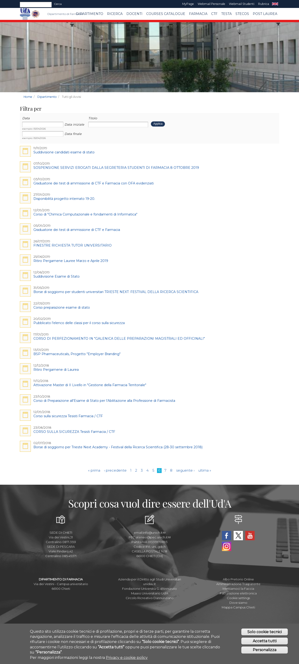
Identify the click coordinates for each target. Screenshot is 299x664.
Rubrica (263, 4)
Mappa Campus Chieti (238, 607)
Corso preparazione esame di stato (61, 307)
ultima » (204, 470)
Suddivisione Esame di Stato (56, 276)
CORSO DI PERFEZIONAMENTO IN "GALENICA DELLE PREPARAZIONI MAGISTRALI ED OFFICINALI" (119, 338)
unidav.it (149, 584)
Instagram (226, 546)
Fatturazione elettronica (238, 593)
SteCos (242, 14)
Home (28, 97)
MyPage (188, 4)
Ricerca (115, 14)
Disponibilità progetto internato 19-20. (64, 199)
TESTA (226, 14)
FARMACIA (198, 14)
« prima (94, 470)
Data (26, 118)
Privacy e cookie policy (127, 657)
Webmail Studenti (241, 4)
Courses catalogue (165, 14)
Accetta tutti (265, 641)
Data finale (73, 134)
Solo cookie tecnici (264, 632)
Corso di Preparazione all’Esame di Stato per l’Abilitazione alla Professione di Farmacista (104, 401)
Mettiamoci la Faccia (238, 588)
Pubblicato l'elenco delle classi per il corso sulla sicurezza (79, 323)
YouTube (250, 535)
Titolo (92, 118)
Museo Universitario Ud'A (149, 593)
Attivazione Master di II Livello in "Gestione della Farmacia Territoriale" (89, 385)
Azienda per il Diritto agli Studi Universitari (149, 579)
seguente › (185, 470)
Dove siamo (238, 602)
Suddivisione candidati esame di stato (64, 152)
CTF (214, 14)
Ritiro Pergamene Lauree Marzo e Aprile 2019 (70, 261)
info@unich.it (154, 532)
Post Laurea (265, 14)
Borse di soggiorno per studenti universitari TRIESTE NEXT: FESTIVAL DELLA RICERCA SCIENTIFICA (115, 292)
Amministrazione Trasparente (238, 584)
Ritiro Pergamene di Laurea (56, 369)
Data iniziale (74, 124)
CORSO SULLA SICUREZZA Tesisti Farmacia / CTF (74, 432)
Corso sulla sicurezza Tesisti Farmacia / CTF (68, 416)
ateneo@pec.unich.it (153, 537)
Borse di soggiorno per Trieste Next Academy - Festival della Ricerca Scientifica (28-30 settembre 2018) (118, 447)
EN (275, 4)
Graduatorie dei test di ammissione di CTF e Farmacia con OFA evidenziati (93, 183)
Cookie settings (238, 598)
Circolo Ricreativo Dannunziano (150, 598)
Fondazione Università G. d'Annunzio (149, 588)
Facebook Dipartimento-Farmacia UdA (226, 535)
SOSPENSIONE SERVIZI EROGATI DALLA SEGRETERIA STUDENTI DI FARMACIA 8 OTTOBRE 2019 (116, 168)
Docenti (134, 14)
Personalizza (264, 650)
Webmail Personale (211, 4)
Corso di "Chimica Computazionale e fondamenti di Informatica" (85, 214)
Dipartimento (89, 14)
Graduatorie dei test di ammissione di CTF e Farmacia (76, 230)
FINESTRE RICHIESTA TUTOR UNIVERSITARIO (72, 245)
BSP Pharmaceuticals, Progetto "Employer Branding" (77, 354)
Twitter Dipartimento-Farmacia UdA (238, 535)
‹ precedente (115, 470)
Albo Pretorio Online (238, 579)
